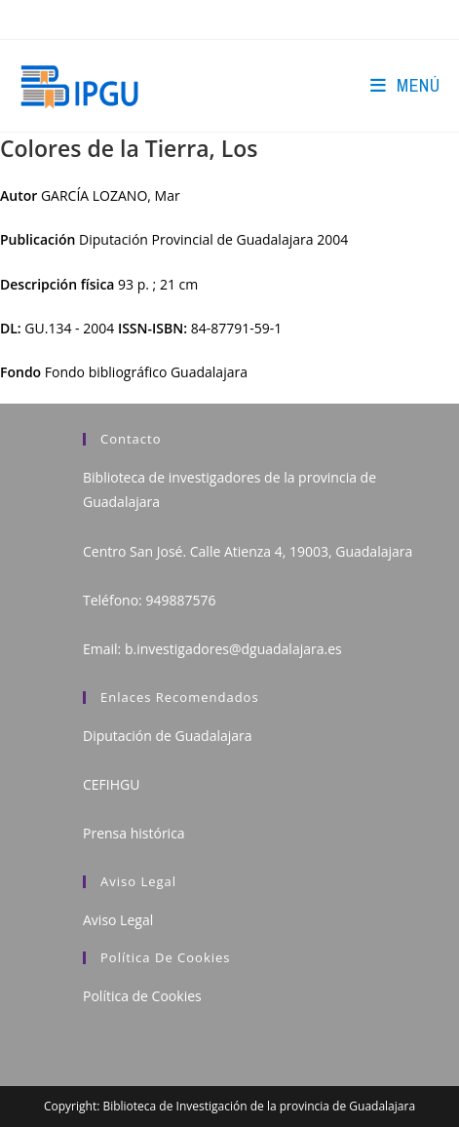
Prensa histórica (134, 833)
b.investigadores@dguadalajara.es (233, 649)
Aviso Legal (118, 920)
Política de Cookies (142, 996)
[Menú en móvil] (405, 85)
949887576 (180, 600)
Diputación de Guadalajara (167, 735)
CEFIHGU (111, 784)
